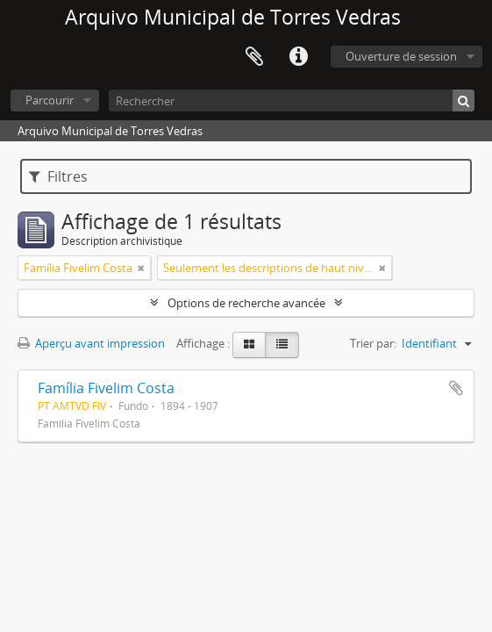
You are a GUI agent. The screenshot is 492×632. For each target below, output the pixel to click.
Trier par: (373, 343)
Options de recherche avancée (246, 303)
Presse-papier (254, 57)
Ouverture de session (401, 56)
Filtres (58, 176)
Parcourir (49, 100)
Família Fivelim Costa (106, 388)
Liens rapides (298, 57)
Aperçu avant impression (91, 343)
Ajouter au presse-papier (456, 388)
